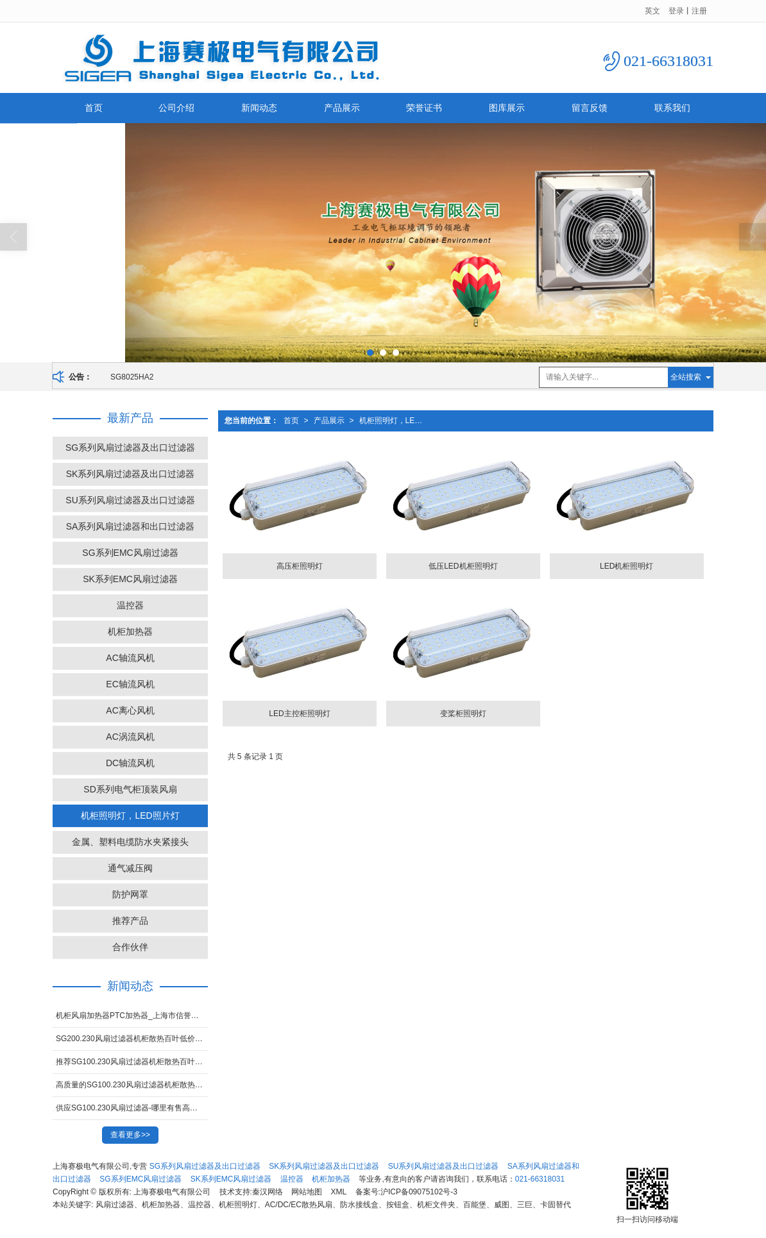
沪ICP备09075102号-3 (418, 1191)
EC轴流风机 (130, 684)
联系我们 (672, 108)
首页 (94, 108)
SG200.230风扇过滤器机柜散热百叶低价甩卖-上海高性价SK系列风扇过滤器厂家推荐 (132, 1038)
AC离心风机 (130, 710)
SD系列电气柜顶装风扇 (129, 789)
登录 (676, 10)
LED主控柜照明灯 (299, 713)
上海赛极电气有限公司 (171, 1191)
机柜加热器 (130, 631)
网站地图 (306, 1191)
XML (339, 1191)
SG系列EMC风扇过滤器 (130, 553)
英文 (652, 10)
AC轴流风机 (130, 658)
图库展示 (507, 108)
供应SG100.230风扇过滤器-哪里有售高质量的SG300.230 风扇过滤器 (132, 1107)
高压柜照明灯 (300, 566)
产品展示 (342, 108)
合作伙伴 (130, 947)
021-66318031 (540, 1179)
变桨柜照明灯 (463, 713)
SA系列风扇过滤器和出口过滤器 (130, 526)
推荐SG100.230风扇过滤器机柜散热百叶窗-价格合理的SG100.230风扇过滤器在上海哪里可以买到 (132, 1061)
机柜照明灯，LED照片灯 (394, 420)
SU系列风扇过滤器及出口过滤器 (129, 500)
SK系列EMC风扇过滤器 (130, 579)
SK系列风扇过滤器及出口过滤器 (130, 474)
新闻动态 (259, 108)
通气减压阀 (130, 868)
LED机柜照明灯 (626, 566)
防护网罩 (130, 894)
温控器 (130, 605)
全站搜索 (685, 376)
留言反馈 (590, 108)
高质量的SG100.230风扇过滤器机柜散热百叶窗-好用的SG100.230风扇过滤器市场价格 (132, 1084)
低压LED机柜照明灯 (463, 566)
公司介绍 (176, 108)
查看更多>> (130, 1134)
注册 (699, 10)
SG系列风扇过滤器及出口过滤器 (130, 447)
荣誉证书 (424, 108)
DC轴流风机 (130, 763)
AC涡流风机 (130, 737)
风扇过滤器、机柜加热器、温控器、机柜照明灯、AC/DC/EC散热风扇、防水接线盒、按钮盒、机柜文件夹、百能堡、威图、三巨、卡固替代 (333, 1204)
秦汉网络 (267, 1191)
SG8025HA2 (131, 376)
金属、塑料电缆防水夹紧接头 (130, 842)
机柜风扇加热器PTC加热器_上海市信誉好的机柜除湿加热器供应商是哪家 (132, 1015)
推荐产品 (130, 921)
